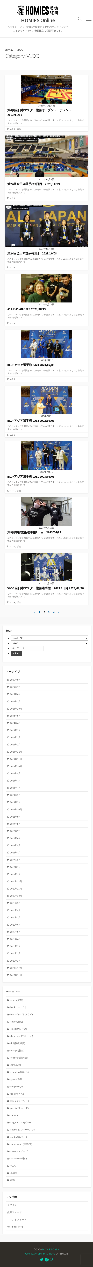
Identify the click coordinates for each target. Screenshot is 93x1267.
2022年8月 (15, 823)
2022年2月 (15, 867)
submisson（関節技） (21, 1144)
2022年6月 (15, 838)
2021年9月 (15, 903)
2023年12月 (16, 751)
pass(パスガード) (19, 1108)
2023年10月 (16, 766)
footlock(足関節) (19, 1057)
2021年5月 (15, 931)
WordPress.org (15, 1226)
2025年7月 (15, 687)
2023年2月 (15, 795)
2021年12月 (16, 881)
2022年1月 (15, 874)
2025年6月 (15, 694)
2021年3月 (15, 946)
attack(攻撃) (16, 1000)
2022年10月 (16, 809)
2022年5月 (15, 845)
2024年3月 (15, 730)
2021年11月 (16, 888)
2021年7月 (15, 917)
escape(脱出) (17, 1050)
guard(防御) (16, 1079)
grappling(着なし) (19, 1072)
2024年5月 (15, 715)
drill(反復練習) (17, 1043)
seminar (14, 1115)
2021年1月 (15, 960)
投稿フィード (14, 1212)
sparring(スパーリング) (22, 1129)
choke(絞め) (16, 1021)
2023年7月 (15, 780)
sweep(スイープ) (19, 1151)
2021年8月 (15, 910)
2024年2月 (15, 737)
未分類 (14, 1172)
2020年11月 (16, 975)
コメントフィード (16, 1219)
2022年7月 (15, 831)
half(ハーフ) (16, 1086)
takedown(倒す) (18, 1158)
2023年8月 (15, 773)
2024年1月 (15, 744)
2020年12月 (16, 967)
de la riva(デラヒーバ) (21, 1036)
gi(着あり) (15, 1064)
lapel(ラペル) (17, 1093)
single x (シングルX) (20, 1122)
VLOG (12, 129)
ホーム (9, 49)
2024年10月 (16, 708)
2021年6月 (15, 924)
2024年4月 (15, 723)
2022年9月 (15, 816)
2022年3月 (15, 859)
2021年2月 (15, 953)
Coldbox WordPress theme (40, 1253)
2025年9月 (15, 679)
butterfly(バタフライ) (21, 1014)
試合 (19, 129)
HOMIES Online (51, 1249)
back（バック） (18, 1007)
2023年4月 (15, 787)
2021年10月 (16, 895)
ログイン (12, 1205)
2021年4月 (15, 939)
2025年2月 (15, 701)
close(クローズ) (18, 1028)
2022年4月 (15, 852)
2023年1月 (15, 802)
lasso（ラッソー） (20, 1100)
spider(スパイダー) (20, 1136)
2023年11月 (16, 759)
